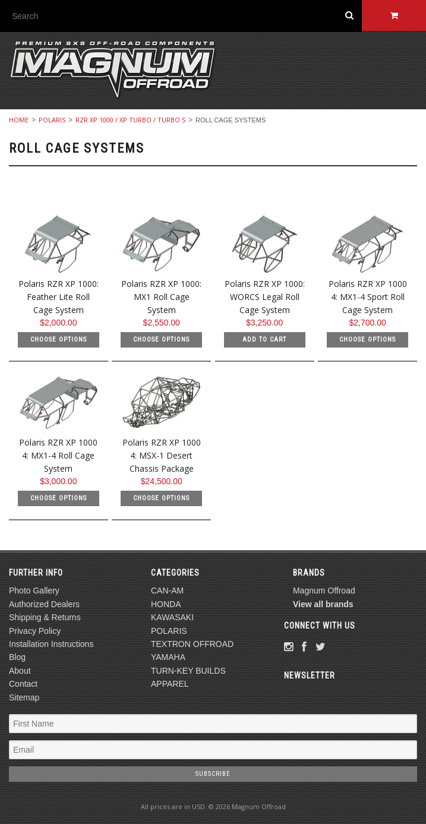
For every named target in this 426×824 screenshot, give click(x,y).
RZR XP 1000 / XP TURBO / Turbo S (130, 119)
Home (19, 119)
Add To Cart (264, 339)
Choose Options (58, 339)
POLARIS (52, 119)
